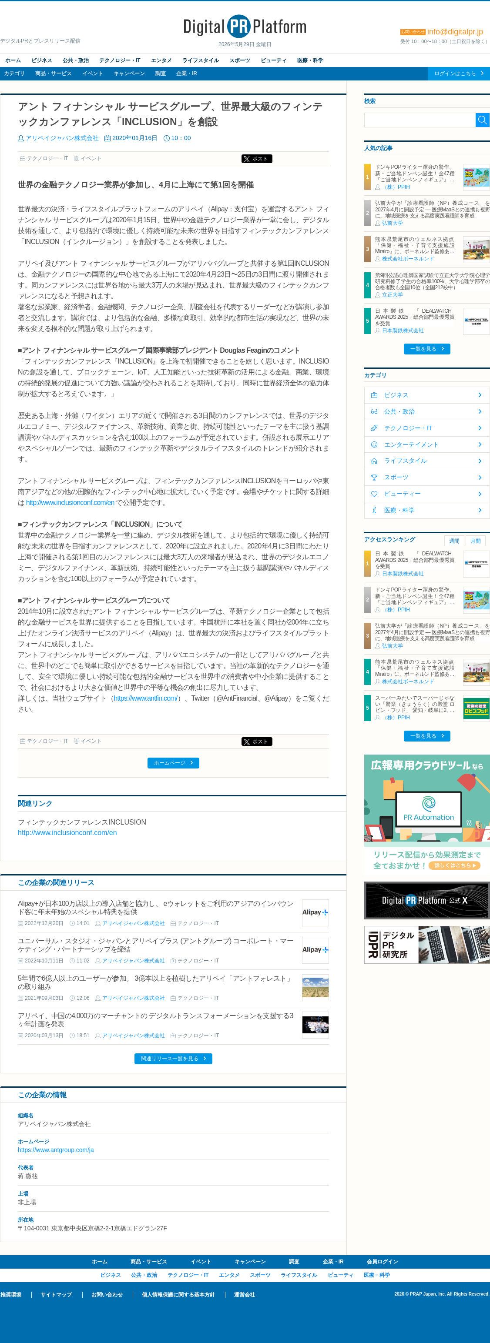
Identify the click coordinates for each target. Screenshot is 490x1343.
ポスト (260, 159)
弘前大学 (392, 223)
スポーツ (239, 60)
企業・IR (186, 73)
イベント (92, 73)
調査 (160, 73)
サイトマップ (56, 1295)
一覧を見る (423, 349)
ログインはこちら (455, 73)
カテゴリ (14, 73)
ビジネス (41, 60)
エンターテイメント (411, 444)
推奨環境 (10, 1295)
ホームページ (169, 763)
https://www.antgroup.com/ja (56, 1149)
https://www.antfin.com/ (145, 698)
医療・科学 (310, 60)
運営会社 (244, 1295)
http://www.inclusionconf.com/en (70, 502)
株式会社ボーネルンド (408, 259)
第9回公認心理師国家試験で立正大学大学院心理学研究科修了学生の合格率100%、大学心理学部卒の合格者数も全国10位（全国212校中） (432, 281)
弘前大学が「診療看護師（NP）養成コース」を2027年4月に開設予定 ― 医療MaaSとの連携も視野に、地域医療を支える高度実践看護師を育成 (432, 209)
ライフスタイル (200, 60)
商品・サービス (53, 73)
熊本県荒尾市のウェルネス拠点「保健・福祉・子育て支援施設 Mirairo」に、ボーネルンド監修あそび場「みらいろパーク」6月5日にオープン (417, 251)
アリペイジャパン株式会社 (62, 137)
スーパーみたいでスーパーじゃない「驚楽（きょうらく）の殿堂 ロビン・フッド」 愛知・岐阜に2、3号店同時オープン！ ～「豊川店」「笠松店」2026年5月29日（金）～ (414, 710)
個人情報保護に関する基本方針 (178, 1295)
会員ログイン (382, 1262)
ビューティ (274, 60)
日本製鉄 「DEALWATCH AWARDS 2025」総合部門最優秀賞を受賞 (414, 317)
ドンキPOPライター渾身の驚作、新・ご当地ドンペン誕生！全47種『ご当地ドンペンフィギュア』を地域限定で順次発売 (414, 176)
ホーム (13, 60)
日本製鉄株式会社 (403, 330)
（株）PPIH (396, 187)
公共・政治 (76, 60)
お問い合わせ (107, 1295)
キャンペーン (129, 73)
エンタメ (161, 60)
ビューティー (402, 493)
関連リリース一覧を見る (169, 1059)
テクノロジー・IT (120, 60)
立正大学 (392, 295)
